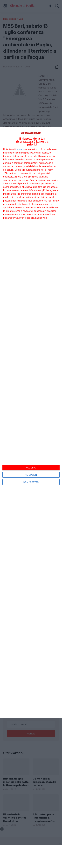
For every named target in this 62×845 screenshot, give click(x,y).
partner (20, 149)
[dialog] (31, 422)
